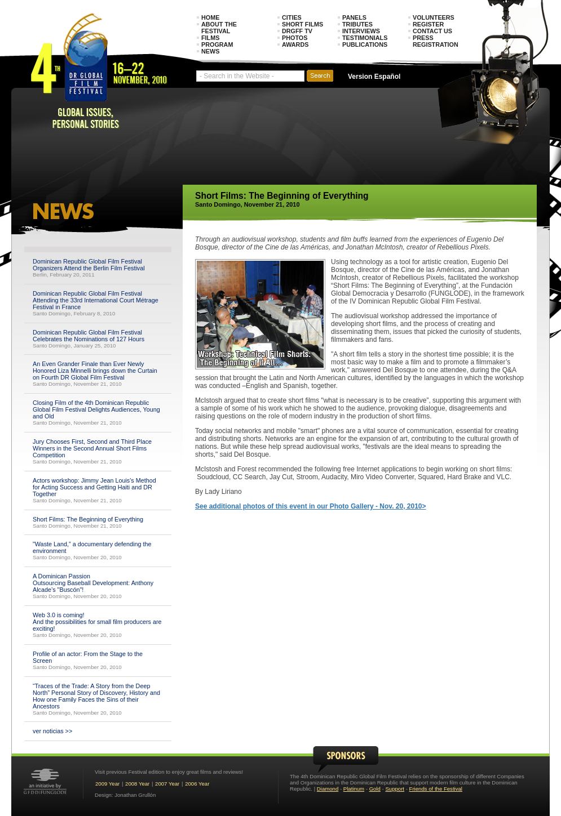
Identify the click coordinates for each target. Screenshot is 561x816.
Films (210, 37)
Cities (292, 17)
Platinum (353, 789)
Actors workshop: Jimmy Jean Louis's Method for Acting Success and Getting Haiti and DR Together (94, 487)
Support (394, 789)
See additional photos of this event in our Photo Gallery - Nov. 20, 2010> (310, 506)
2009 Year (107, 784)
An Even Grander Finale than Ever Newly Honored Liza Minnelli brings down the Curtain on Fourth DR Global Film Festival (95, 370)
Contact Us (432, 31)
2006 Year (197, 784)
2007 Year (167, 784)
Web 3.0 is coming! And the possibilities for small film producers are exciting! (97, 622)
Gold (375, 789)
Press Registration (435, 41)
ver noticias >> (52, 731)
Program (217, 44)
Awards (295, 44)
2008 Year (137, 784)
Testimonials (364, 37)
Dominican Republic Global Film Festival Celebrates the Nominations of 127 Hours (88, 335)
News (210, 51)
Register (428, 24)
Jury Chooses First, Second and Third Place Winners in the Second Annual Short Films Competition (92, 448)
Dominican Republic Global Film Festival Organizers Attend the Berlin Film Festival (89, 264)
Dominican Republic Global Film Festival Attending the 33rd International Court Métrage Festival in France (95, 300)
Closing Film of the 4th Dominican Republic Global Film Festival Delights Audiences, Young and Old (96, 409)
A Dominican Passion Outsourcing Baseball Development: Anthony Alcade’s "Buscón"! (93, 583)
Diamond (327, 789)
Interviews (361, 31)
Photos (294, 37)
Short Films (302, 24)
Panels (354, 17)
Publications (364, 44)
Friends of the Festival (435, 789)
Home (210, 17)
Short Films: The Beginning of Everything (90, 519)
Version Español (374, 77)
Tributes (357, 24)
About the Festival (219, 27)
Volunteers (433, 17)
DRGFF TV (297, 31)
